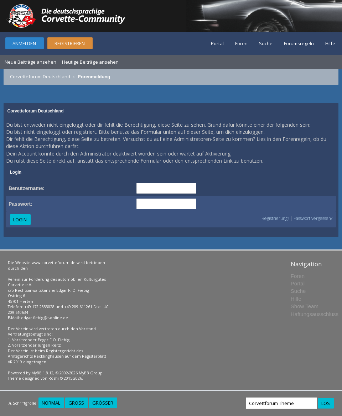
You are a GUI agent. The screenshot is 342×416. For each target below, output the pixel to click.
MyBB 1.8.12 (42, 372)
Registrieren (70, 43)
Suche (266, 43)
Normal (51, 403)
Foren (241, 43)
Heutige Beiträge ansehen (90, 62)
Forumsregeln (299, 43)
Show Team (304, 306)
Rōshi (53, 378)
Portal (217, 43)
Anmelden (24, 43)
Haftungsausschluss (314, 314)
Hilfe (330, 43)
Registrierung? (275, 218)
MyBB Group (91, 372)
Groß (76, 403)
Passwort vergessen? (313, 218)
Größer (102, 403)
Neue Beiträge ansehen (30, 62)
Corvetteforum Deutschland (40, 76)
